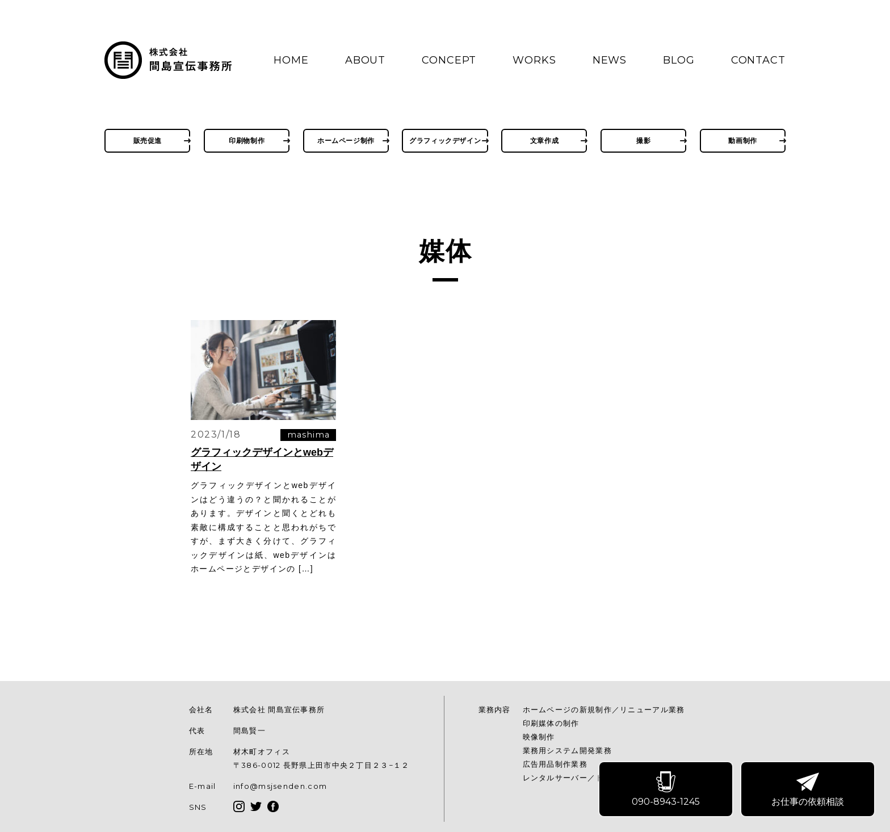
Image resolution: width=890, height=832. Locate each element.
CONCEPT (449, 60)
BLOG (679, 60)
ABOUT (365, 60)
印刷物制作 (247, 140)
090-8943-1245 (666, 790)
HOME (291, 60)
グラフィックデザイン (445, 140)
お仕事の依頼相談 (808, 790)
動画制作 (742, 140)
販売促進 (147, 140)
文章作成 (544, 140)
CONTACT (758, 60)
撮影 (643, 140)
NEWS (610, 60)
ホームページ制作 (346, 140)
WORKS (534, 60)
